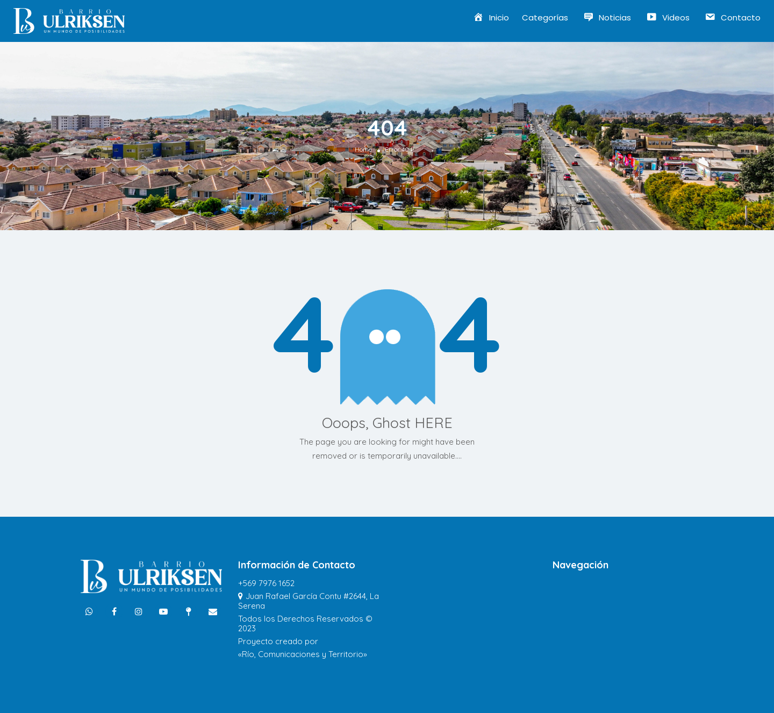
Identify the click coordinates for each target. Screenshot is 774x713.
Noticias (607, 17)
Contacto (733, 17)
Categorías (545, 17)
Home (363, 149)
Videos (668, 17)
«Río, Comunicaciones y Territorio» (302, 654)
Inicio (491, 17)
